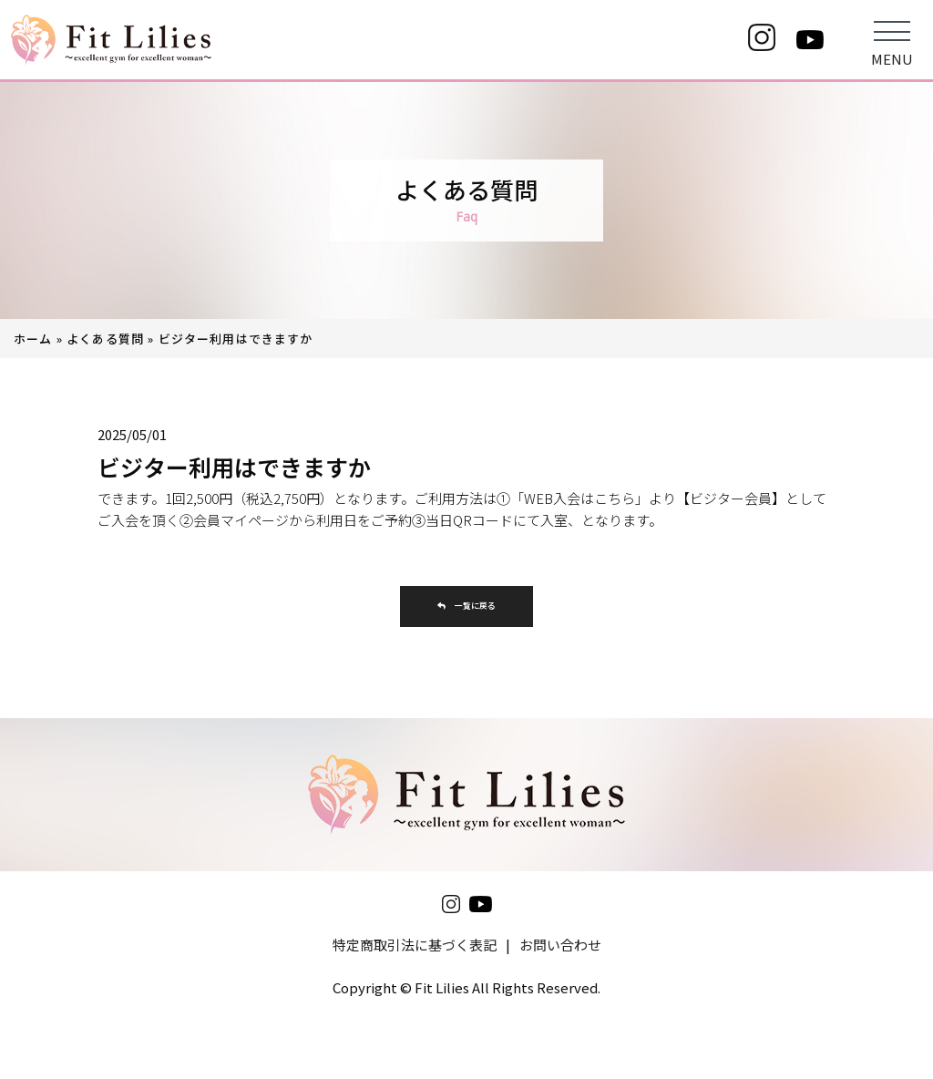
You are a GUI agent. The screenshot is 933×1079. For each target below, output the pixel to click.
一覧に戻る (466, 609)
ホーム (33, 338)
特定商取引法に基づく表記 (415, 951)
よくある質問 (105, 338)
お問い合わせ (560, 951)
